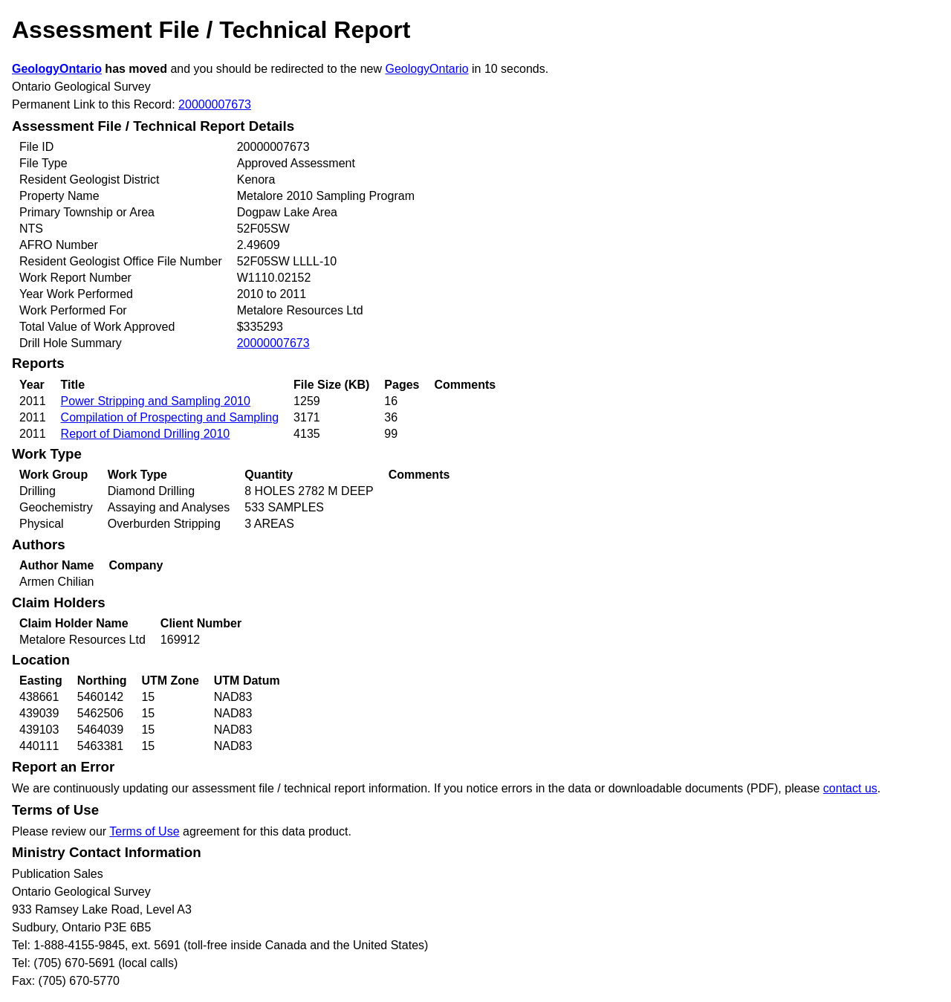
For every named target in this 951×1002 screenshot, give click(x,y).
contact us (850, 788)
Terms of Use (144, 831)
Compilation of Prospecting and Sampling (170, 417)
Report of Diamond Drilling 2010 (145, 433)
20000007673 (214, 104)
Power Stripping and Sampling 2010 (155, 401)
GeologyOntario (57, 68)
